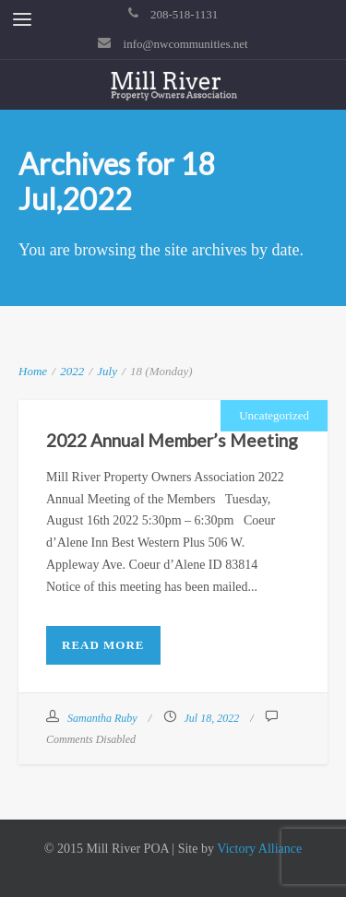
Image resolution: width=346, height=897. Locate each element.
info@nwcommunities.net (186, 44)
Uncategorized (274, 415)
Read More (103, 645)
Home (32, 371)
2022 (72, 371)
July (107, 371)
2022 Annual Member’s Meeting (172, 440)
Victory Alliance (259, 849)
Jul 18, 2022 (212, 718)
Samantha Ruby (102, 718)
